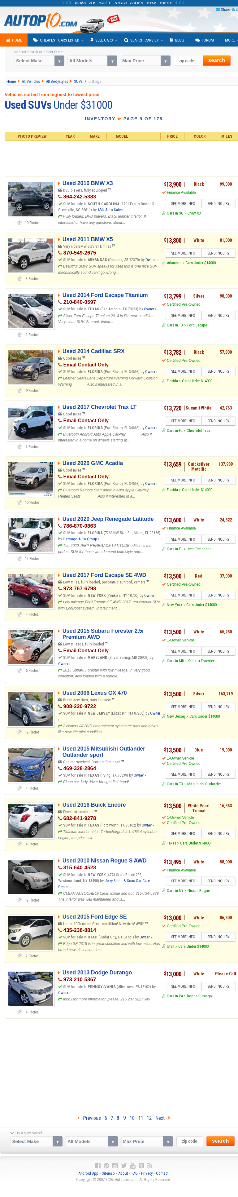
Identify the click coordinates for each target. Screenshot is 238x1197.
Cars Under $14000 (200, 262)
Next (162, 1118)
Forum (204, 40)
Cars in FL (175, 430)
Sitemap (108, 1173)
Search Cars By (141, 40)
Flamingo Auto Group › (81, 539)
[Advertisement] (119, 1065)
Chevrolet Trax (198, 430)
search (216, 60)
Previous (89, 1118)
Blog (177, 40)
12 (149, 1118)
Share (225, 9)
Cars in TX (175, 325)
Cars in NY (175, 890)
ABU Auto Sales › (111, 209)
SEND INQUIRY (218, 204)
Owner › (151, 259)
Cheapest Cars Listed (56, 40)
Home (14, 40)
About (123, 1173)
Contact (162, 1173)
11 (140, 1118)
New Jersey (176, 716)
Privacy (147, 1173)
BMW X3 (194, 213)
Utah (170, 946)
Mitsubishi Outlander (204, 784)
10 (132, 1118)
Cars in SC (175, 213)
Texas (171, 843)
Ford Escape (197, 325)
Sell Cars (101, 40)
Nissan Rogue (199, 890)
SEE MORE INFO (183, 204)
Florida (172, 381)
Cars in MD (175, 660)
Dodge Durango (199, 996)
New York (174, 604)
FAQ (135, 1173)
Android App (88, 1173)
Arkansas (174, 262)
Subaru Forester (201, 660)
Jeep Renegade (199, 549)
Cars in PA (175, 996)
